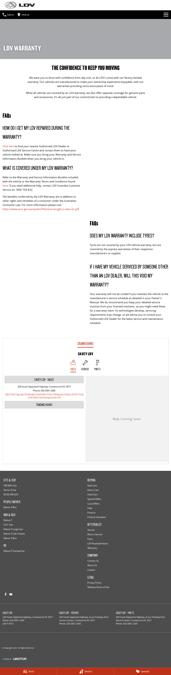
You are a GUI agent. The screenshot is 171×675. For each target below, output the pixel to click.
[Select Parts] (97, 366)
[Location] (73, 366)
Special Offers (94, 499)
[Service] (85, 671)
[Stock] (28, 671)
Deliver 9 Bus (10, 507)
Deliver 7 (7, 520)
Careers (91, 569)
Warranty (92, 548)
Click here (8, 146)
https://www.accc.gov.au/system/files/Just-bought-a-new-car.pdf (41, 209)
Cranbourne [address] (85, 343)
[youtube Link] (11, 594)
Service (91, 529)
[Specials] (142, 671)
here (5, 185)
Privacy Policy (94, 582)
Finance (91, 512)
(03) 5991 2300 (48, 390)
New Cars (92, 485)
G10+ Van (8, 524)
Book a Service (94, 534)
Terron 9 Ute (9, 490)
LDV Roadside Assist (97, 543)
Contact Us (93, 560)
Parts (90, 539)
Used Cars (92, 494)
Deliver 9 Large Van (13, 529)
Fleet (89, 508)
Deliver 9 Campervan (14, 550)
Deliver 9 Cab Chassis (14, 533)
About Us (92, 565)
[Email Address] (44, 396)
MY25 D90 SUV (10, 494)
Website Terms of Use (98, 587)
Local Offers (93, 503)
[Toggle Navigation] (166, 14)
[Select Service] (85, 366)
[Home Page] (20, 5)
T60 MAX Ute (10, 485)
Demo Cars (93, 490)
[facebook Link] (5, 594)
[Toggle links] (14, 659)
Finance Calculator (96, 517)
